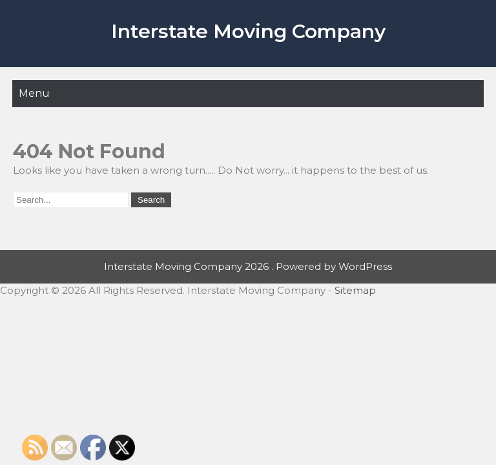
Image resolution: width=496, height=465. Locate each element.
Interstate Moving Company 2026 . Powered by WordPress (248, 266)
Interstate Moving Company (248, 31)
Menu (34, 93)
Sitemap (355, 290)
